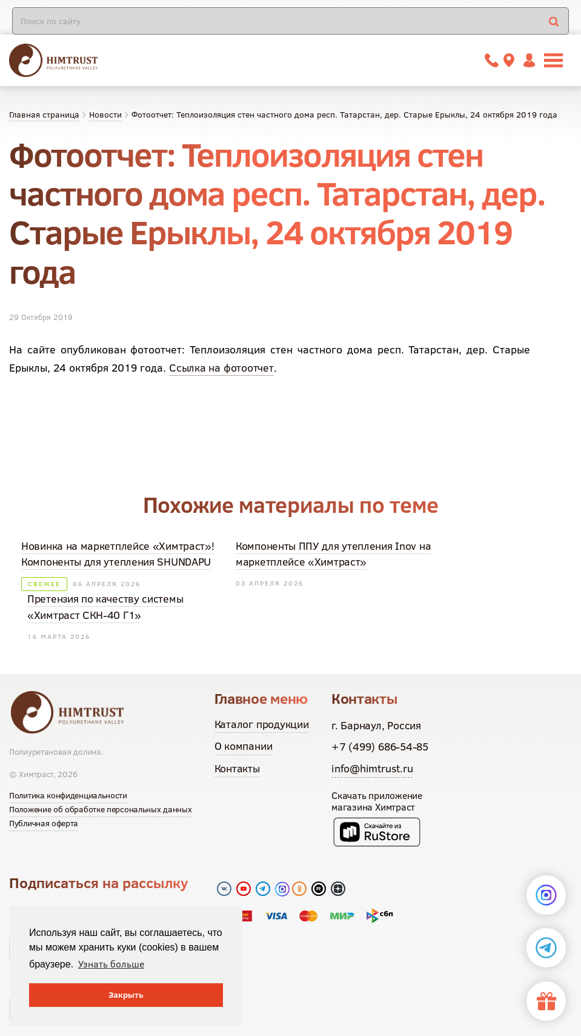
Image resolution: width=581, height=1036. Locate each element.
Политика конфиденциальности (68, 795)
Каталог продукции (261, 724)
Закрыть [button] (126, 995)
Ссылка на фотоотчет (221, 367)
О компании (243, 746)
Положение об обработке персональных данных (100, 809)
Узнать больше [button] (111, 964)
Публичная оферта (43, 823)
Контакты (237, 768)
